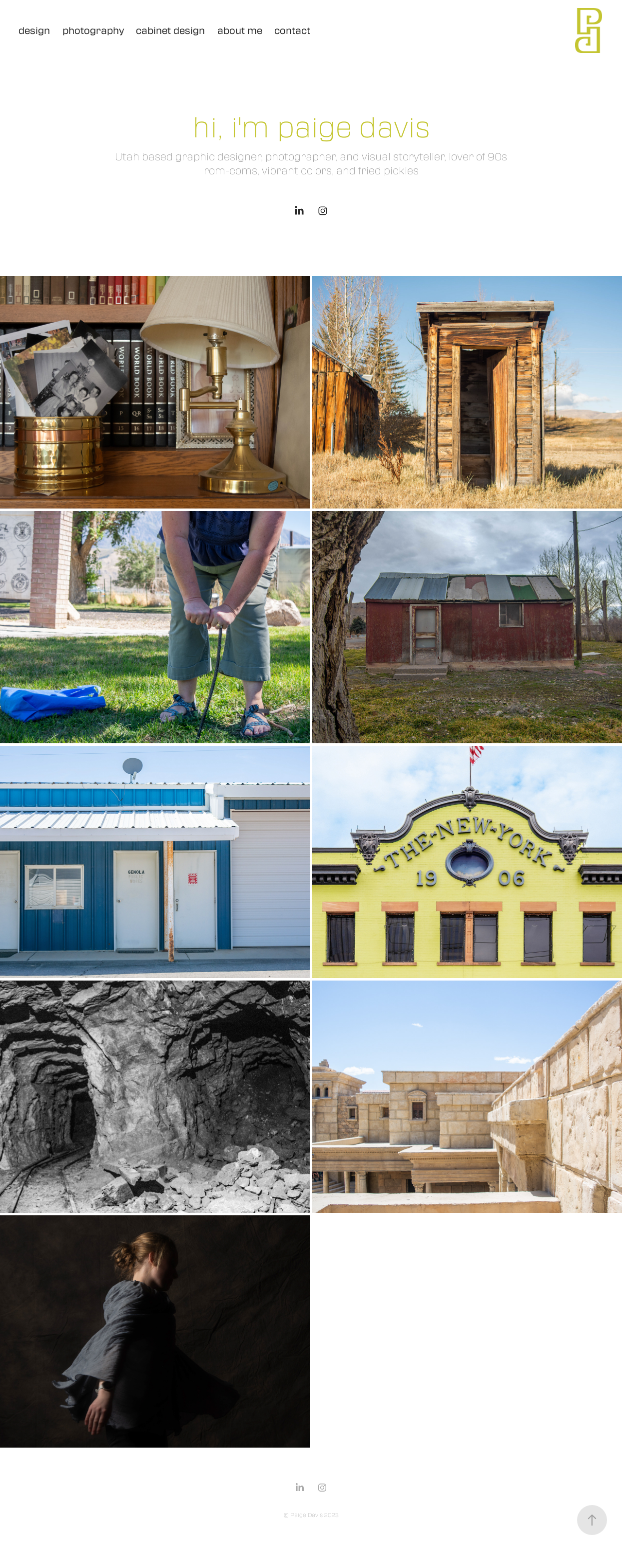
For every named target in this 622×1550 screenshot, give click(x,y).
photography (93, 30)
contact (292, 30)
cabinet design (170, 30)
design (34, 30)
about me (239, 30)
